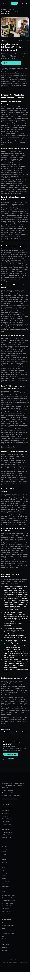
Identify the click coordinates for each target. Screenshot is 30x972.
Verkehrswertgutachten (8, 898)
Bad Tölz (4, 859)
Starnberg (4, 849)
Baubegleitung (5, 816)
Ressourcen (11, 9)
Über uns (4, 922)
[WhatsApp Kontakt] (19, 3)
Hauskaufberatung (6, 810)
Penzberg (4, 873)
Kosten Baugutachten (7, 903)
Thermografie (5, 821)
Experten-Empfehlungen (8, 930)
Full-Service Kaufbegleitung (8, 834)
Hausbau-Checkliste (7, 911)
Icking (3, 870)
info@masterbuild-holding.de (10, 792)
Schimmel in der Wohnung (8, 900)
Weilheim (4, 867)
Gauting (4, 851)
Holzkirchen (5, 857)
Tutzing (4, 854)
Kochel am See (5, 883)
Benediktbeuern (6, 881)
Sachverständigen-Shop (8, 925)
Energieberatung (6, 826)
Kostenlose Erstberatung (11, 754)
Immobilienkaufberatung (8, 808)
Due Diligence (5, 829)
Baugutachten (5, 818)
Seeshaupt (4, 878)
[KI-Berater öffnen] (23, 3)
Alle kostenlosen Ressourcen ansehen (13, 765)
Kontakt (4, 938)
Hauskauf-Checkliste (7, 906)
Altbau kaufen (5, 908)
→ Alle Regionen (6, 886)
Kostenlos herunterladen (11, 63)
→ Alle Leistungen (6, 837)
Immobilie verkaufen (7, 832)
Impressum (5, 947)
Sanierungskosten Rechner (8, 895)
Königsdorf (4, 875)
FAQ (3, 936)
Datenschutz (5, 950)
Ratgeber (4, 928)
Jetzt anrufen (9, 758)
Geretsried (4, 862)
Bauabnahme (5, 813)
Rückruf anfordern (7, 790)
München (4, 846)
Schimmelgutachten (7, 824)
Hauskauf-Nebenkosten (8, 914)
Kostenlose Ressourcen (8, 933)
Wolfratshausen (6, 865)
